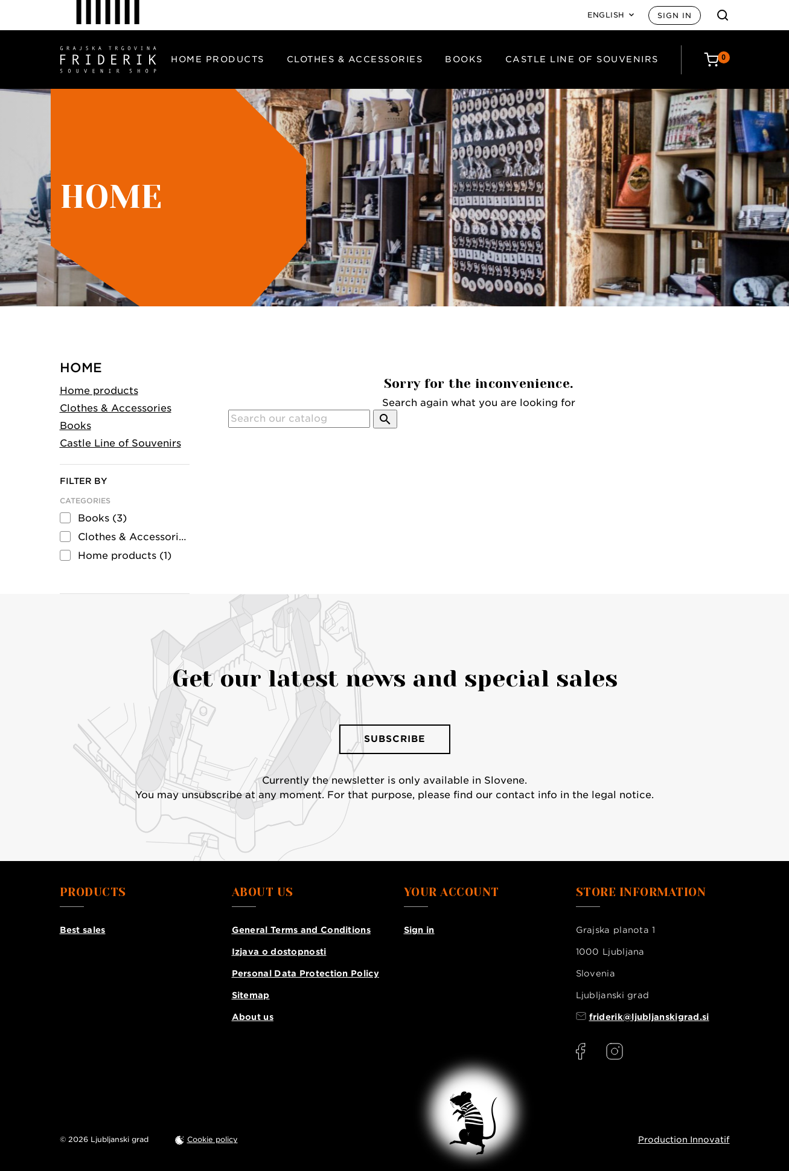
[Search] (299, 419)
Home (81, 367)
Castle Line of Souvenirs (582, 59)
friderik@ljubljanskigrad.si (649, 1017)
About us (252, 1017)
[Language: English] (610, 15)
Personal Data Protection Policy (305, 973)
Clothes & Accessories (355, 59)
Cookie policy (212, 1139)
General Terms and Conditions (301, 930)
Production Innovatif (684, 1139)
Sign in (674, 15)
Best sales (83, 930)
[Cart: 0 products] (717, 59)
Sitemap (251, 995)
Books (464, 59)
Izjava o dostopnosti (279, 951)
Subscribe (395, 739)
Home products (217, 59)
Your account (451, 892)
